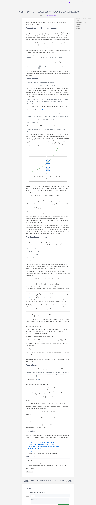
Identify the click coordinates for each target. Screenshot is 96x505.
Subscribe (90, 2)
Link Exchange (83, 2)
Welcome (63, 2)
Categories (69, 2)
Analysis (46, 15)
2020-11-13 (42, 15)
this (38, 379)
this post (44, 109)
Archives (76, 2)
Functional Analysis (52, 15)
